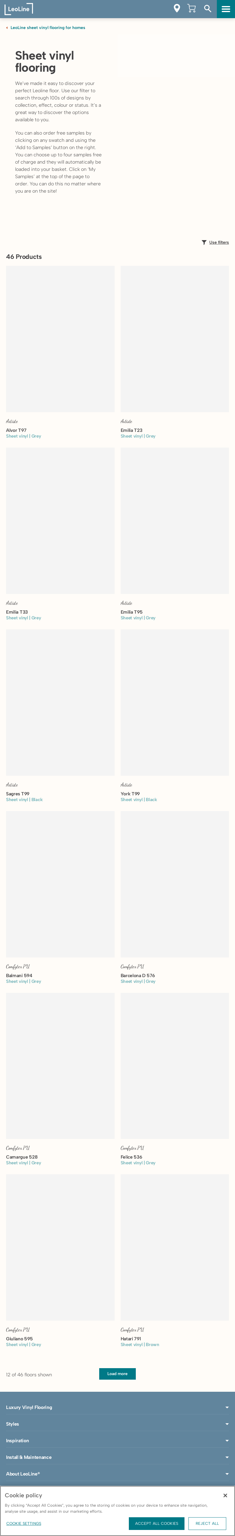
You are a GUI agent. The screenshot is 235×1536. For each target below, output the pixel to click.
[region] (117, 1511)
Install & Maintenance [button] (117, 1457)
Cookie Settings (23, 1523)
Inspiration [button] (117, 1440)
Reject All (207, 1523)
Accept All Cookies (156, 1523)
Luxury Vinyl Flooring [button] (117, 1407)
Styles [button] (117, 1424)
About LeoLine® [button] (117, 1474)
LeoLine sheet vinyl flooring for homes (48, 27)
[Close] (225, 1495)
